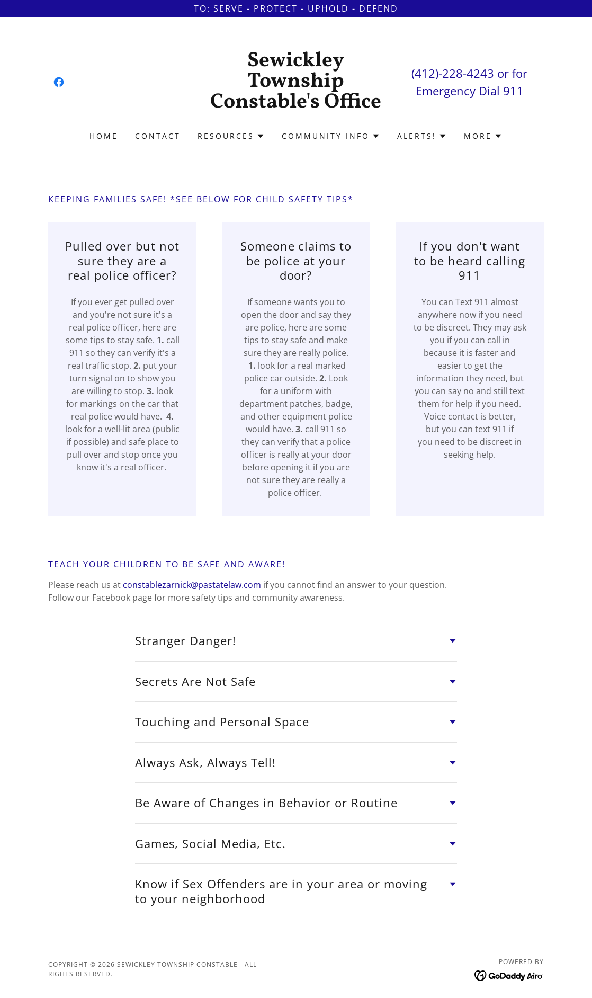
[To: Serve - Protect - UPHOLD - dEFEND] (296, 8)
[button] (231, 136)
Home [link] (103, 136)
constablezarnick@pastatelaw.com (192, 585)
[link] (58, 82)
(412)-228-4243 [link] (452, 73)
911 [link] (513, 91)
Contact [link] (158, 136)
